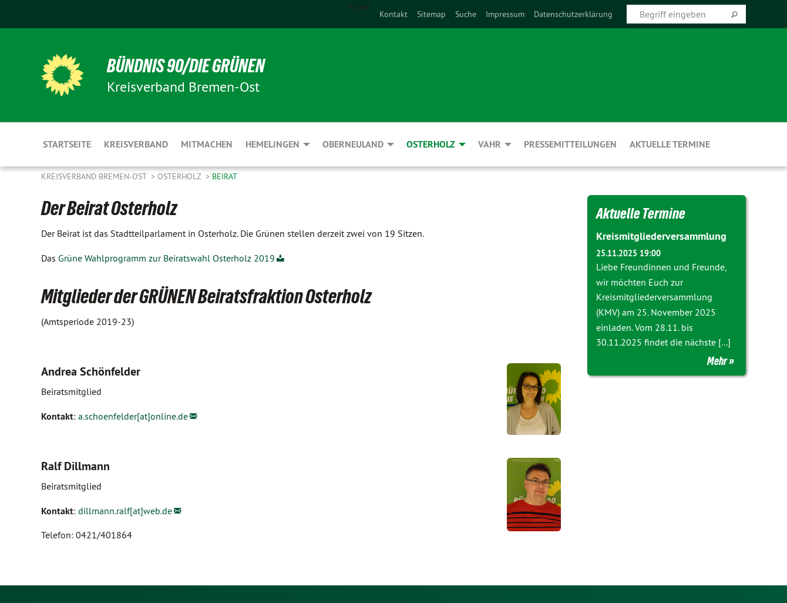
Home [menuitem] (359, 6)
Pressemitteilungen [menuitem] (570, 144)
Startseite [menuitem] (67, 144)
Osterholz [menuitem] (430, 144)
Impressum (505, 14)
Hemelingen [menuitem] (272, 144)
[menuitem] (393, 14)
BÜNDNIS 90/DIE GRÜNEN (186, 65)
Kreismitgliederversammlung (661, 236)
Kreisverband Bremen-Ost (95, 176)
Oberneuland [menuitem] (353, 144)
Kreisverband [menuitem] (136, 144)
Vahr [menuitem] (489, 144)
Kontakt (393, 14)
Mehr (717, 361)
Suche (465, 14)
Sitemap (431, 14)
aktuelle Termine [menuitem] (670, 144)
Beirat (224, 176)
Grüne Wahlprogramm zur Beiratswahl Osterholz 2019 (166, 258)
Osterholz (180, 176)
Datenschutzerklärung (573, 14)
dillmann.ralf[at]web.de (125, 511)
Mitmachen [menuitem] (207, 144)
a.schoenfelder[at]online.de (133, 416)
